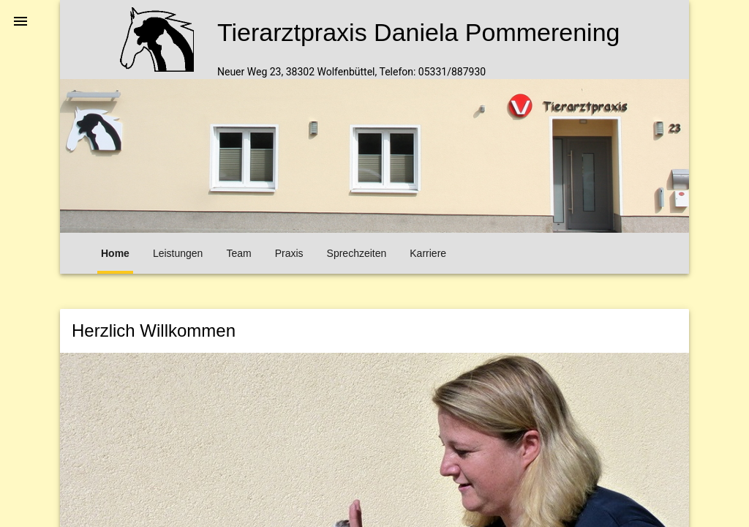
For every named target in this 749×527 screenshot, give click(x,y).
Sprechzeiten (357, 253)
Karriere (428, 253)
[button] (20, 20)
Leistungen (178, 253)
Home (115, 253)
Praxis (289, 253)
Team (238, 253)
